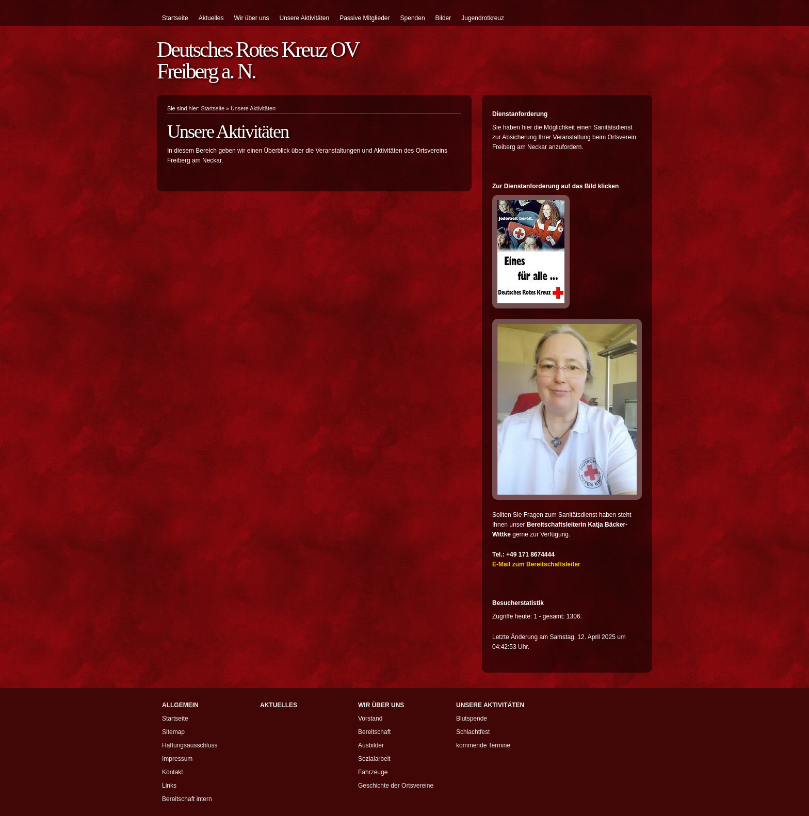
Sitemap (173, 732)
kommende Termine (483, 745)
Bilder (443, 18)
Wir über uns (251, 18)
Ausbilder (371, 745)
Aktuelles (211, 18)
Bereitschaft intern (187, 799)
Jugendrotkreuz (482, 18)
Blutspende (471, 718)
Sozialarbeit (374, 758)
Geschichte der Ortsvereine (395, 785)
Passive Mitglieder (364, 18)
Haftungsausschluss (189, 745)
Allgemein (180, 705)
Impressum (177, 758)
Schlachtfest (473, 732)
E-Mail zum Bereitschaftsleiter (536, 564)
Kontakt (172, 772)
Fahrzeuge (372, 772)
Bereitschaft (374, 732)
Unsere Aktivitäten (304, 18)
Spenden (412, 18)
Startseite (175, 18)
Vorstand (370, 718)
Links (169, 785)
